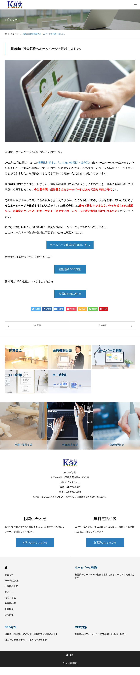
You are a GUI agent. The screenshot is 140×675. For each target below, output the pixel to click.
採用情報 (9, 614)
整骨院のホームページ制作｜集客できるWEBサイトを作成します (105, 576)
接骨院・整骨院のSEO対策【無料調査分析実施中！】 (31, 634)
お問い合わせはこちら (35, 542)
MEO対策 (81, 627)
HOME (6, 567)
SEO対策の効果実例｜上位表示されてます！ (27, 640)
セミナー (9, 592)
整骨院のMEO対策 (70, 293)
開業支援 (9, 575)
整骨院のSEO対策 (70, 269)
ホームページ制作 (86, 567)
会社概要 (9, 609)
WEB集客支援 (12, 580)
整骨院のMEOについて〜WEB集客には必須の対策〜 (101, 634)
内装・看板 (10, 597)
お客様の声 (10, 603)
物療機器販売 (11, 586)
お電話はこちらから (105, 542)
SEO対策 (10, 627)
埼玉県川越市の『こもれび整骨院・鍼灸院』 (64, 162)
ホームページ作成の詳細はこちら (70, 244)
